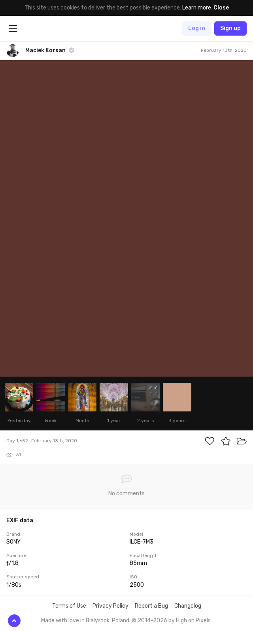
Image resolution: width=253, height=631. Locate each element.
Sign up (230, 28)
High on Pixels (193, 620)
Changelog (187, 606)
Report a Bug (151, 606)
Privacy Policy (110, 606)
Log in (196, 28)
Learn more (196, 7)
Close (221, 7)
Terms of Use (69, 606)
